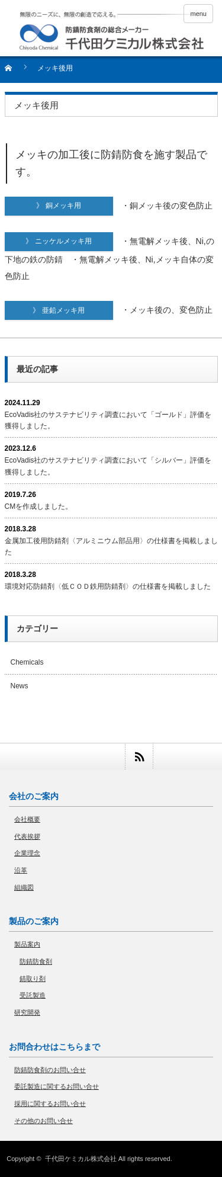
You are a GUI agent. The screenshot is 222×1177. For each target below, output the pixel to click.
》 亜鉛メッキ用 (72, 310)
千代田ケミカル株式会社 (81, 1158)
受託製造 (33, 995)
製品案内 (27, 944)
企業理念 (27, 853)
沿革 (20, 870)
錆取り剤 (33, 978)
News (19, 686)
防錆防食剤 (36, 961)
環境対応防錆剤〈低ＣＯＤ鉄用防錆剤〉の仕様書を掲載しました (108, 586)
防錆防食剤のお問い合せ (50, 1069)
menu (198, 13)
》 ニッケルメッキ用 (68, 241)
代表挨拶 (27, 836)
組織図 (24, 887)
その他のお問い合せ (43, 1120)
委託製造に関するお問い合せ (56, 1086)
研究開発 (27, 1012)
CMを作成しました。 (39, 506)
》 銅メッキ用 (74, 205)
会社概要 (27, 819)
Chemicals (27, 662)
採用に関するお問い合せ (50, 1103)
